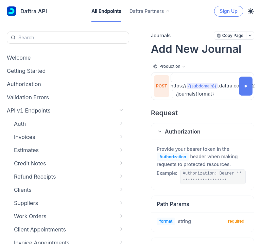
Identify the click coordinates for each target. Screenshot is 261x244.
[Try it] (246, 86)
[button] (202, 131)
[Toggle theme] (251, 11)
